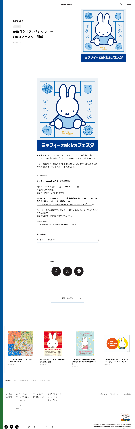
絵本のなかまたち (38, 391)
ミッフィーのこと (21, 388)
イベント (17, 27)
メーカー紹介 (52, 391)
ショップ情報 (52, 394)
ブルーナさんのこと (22, 391)
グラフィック (19, 403)
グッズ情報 (8, 391)
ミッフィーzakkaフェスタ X (46, 240)
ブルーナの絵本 (38, 388)
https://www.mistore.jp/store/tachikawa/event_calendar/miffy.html (64, 204)
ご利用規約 (127, 388)
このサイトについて (54, 388)
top (6, 375)
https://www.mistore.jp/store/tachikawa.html (55, 224)
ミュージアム (19, 400)
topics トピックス (12, 375)
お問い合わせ (103, 388)
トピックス (8, 388)
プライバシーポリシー (115, 388)
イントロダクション (21, 394)
